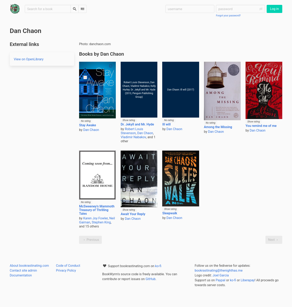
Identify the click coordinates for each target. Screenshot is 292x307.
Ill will (166, 124)
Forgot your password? (228, 15)
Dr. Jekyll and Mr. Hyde (137, 124)
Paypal (220, 280)
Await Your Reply (133, 214)
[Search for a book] (48, 9)
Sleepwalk (169, 213)
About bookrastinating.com (29, 266)
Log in (274, 9)
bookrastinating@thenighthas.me (219, 270)
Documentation (21, 275)
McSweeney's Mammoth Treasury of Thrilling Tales (97, 210)
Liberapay (248, 280)
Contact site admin (23, 270)
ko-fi (158, 266)
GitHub (151, 279)
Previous (90, 239)
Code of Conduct (68, 266)
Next (274, 239)
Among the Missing (218, 127)
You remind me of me (261, 126)
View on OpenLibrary (28, 59)
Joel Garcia (221, 275)
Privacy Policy (66, 270)
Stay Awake (87, 125)
